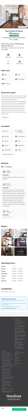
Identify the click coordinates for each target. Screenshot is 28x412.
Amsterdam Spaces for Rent (7, 364)
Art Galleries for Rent (6, 373)
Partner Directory (18, 320)
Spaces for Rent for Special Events (7, 389)
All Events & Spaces (6, 352)
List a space (17, 351)
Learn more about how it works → (9, 308)
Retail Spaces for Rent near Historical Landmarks (7, 391)
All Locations (4, 351)
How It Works (17, 318)
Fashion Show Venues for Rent (7, 386)
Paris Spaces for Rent (6, 361)
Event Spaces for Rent (6, 375)
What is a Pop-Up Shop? (19, 329)
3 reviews (15, 39)
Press (16, 361)
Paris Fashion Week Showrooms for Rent (18, 343)
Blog (16, 355)
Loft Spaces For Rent (6, 381)
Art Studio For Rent (5, 384)
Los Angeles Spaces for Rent (7, 358)
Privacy (16, 364)
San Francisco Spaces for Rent (7, 357)
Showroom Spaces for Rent (7, 372)
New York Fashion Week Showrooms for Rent (19, 345)
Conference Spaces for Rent (7, 376)
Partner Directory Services (20, 321)
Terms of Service (18, 363)
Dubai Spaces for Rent (6, 369)
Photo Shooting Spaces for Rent (7, 379)
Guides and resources (19, 328)
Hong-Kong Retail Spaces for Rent (7, 367)
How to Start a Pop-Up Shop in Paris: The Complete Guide (20, 339)
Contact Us (17, 357)
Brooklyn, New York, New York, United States (15, 37)
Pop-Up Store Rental (6, 370)
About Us (16, 358)
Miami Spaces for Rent (6, 360)
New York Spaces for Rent (7, 354)
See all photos (23, 27)
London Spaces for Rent (6, 363)
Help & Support (18, 360)
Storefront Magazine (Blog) (20, 326)
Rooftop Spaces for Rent (6, 382)
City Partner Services (19, 323)
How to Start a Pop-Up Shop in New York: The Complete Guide (20, 332)
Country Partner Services (19, 325)
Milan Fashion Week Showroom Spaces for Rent (20, 348)
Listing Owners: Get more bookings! (19, 353)
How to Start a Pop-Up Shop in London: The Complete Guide (20, 336)
